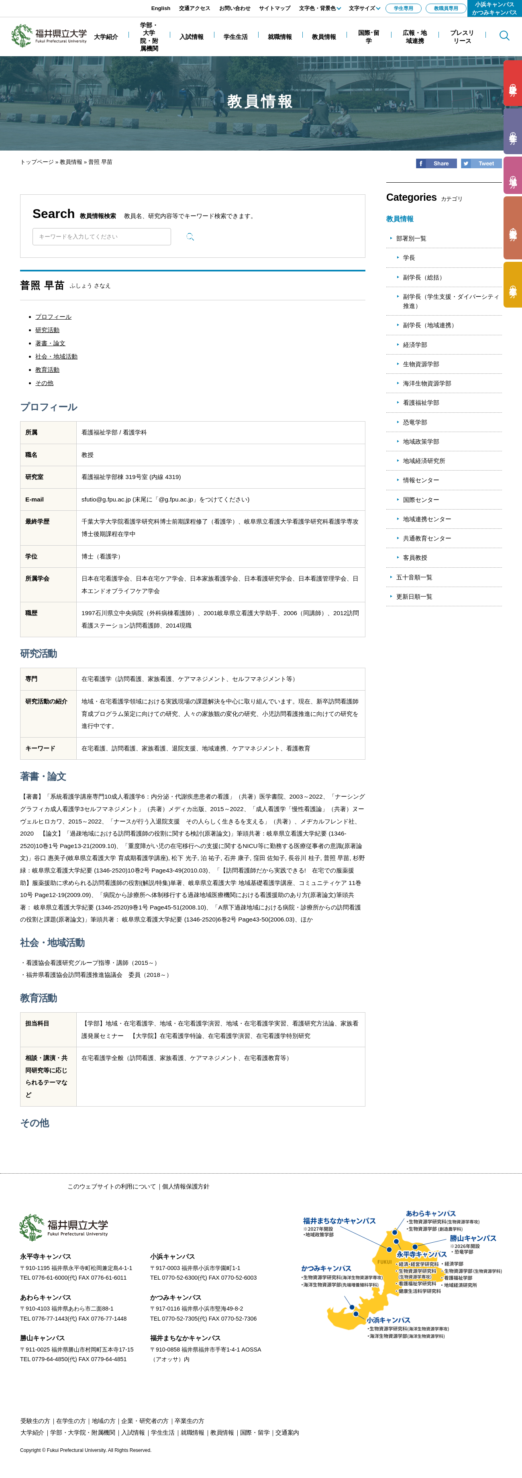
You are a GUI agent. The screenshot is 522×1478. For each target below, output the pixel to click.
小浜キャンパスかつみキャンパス (494, 8)
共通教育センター (427, 538)
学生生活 (163, 1432)
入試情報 (133, 1432)
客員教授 (415, 557)
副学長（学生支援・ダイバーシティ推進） (451, 301)
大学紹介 (32, 1432)
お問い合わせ (235, 8)
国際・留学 (255, 1432)
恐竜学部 (415, 422)
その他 (44, 382)
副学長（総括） (424, 277)
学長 (409, 257)
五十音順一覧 (414, 577)
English (161, 8)
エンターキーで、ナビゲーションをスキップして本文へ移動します (90, 4)
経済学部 (415, 344)
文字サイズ (362, 8)
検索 (190, 236)
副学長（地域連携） (430, 325)
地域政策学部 (421, 441)
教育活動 (47, 369)
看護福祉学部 (421, 402)
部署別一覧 (411, 238)
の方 (513, 83)
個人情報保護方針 (186, 1186)
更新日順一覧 (414, 596)
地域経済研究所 (424, 460)
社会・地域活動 (56, 356)
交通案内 (287, 1432)
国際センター (421, 499)
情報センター (421, 480)
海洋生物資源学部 (427, 383)
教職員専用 (446, 8)
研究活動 (47, 329)
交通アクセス (194, 8)
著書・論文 (50, 343)
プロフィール (53, 316)
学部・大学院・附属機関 (82, 1432)
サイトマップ (274, 8)
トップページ (37, 162)
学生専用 (403, 8)
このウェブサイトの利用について (111, 1186)
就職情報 (192, 1432)
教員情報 (71, 162)
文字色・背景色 (317, 8)
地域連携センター (427, 519)
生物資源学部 (421, 364)
